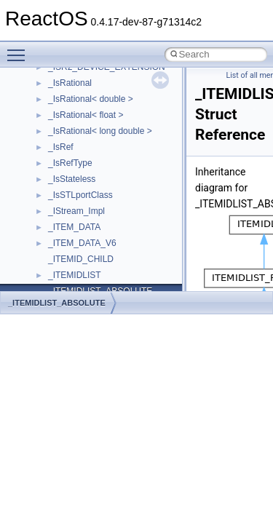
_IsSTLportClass (80, 195)
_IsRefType (70, 163)
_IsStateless (71, 179)
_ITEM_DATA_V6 (82, 243)
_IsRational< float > (85, 115)
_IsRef (61, 147)
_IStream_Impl (76, 211)
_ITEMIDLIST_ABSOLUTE (57, 302)
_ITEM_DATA (74, 227)
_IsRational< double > (90, 99)
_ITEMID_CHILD (81, 259)
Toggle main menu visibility (19, 48)
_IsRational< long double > (100, 131)
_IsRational (70, 83)
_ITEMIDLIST (74, 275)
